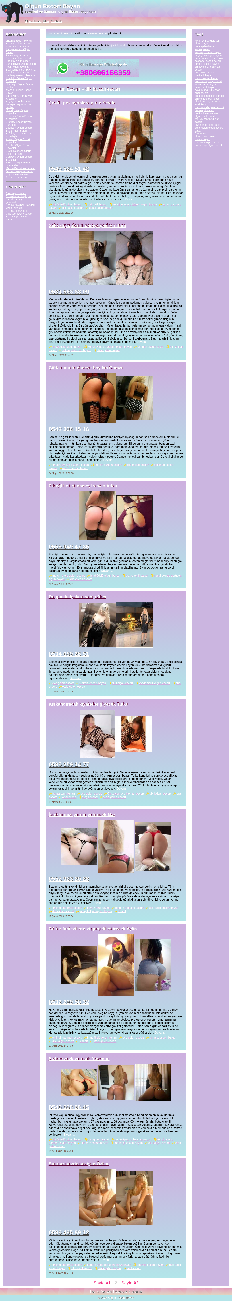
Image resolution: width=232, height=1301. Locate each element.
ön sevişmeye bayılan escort (70, 464)
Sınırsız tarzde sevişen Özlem (79, 1163)
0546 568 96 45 (69, 1107)
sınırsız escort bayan (151, 346)
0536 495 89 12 (69, 1232)
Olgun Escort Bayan (52, 6)
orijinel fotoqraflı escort (67, 907)
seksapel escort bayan (76, 350)
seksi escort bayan (101, 207)
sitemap (137, 1291)
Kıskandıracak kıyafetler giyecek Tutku (89, 704)
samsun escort (97, 33)
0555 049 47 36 (69, 546)
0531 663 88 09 (69, 291)
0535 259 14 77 (69, 764)
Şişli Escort (117, 45)
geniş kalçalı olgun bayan (95, 911)
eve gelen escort (63, 683)
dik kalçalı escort (73, 207)
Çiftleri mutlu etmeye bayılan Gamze (86, 367)
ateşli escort (89, 797)
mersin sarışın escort (108, 464)
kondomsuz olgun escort (154, 683)
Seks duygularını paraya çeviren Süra (87, 225)
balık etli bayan (97, 204)
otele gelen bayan (108, 350)
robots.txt (121, 1291)
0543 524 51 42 (69, 168)
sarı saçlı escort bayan (163, 907)
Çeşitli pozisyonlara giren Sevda (82, 102)
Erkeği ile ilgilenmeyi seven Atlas (83, 485)
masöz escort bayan (75, 468)
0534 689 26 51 (69, 654)
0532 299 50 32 (69, 1002)
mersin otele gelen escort (68, 575)
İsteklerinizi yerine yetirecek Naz (82, 814)
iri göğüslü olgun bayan (67, 204)
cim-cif (121, 911)
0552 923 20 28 (69, 878)
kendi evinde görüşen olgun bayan (135, 204)
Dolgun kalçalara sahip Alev (77, 596)
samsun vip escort (60, 33)
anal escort (69, 797)
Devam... (131, 199)
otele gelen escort (73, 686)
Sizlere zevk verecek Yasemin (79, 1058)
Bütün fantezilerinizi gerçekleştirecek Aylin (93, 928)
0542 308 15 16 (69, 429)
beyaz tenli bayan (137, 575)
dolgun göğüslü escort (129, 907)
